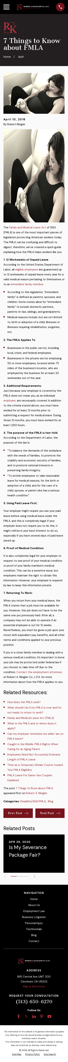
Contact (34, 941)
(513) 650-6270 (34, 1001)
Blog (50, 801)
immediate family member (27, 284)
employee (9, 400)
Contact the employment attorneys (39, 672)
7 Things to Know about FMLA (34, 788)
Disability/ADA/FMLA (33, 801)
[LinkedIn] (34, 1016)
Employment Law (34, 911)
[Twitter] (26, 1016)
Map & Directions (34, 986)
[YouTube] (49, 1016)
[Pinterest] (42, 1016)
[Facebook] (18, 1016)
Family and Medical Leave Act (27, 227)
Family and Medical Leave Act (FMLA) (30, 718)
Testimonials (34, 929)
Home (34, 899)
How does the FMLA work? (24, 702)
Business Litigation (34, 917)
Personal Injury (34, 923)
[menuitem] (16, 1054)
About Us (34, 905)
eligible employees (26, 269)
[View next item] (34, 876)
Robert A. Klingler (36, 793)
